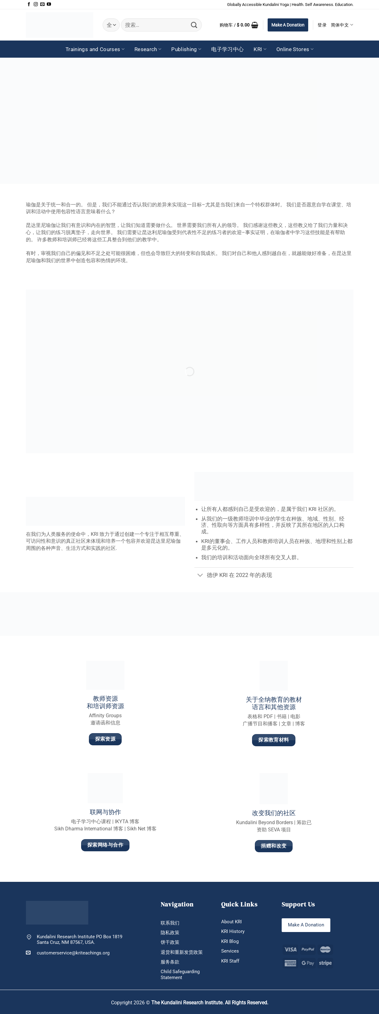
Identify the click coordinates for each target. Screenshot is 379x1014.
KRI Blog (230, 941)
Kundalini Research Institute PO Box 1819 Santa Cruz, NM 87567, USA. (79, 939)
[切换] (200, 576)
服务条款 (170, 962)
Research (147, 49)
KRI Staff (230, 961)
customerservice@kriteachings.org (67, 953)
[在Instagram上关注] (36, 4)
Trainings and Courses (95, 49)
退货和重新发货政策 (182, 952)
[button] (239, 25)
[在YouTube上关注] (49, 4)
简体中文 (342, 25)
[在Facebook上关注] (29, 4)
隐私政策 (170, 932)
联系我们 (170, 923)
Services (230, 951)
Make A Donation (287, 24)
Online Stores (294, 49)
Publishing (186, 49)
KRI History (233, 931)
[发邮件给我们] (42, 4)
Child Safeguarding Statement (180, 974)
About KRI (231, 922)
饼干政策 (170, 942)
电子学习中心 (227, 49)
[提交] (194, 24)
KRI (260, 49)
